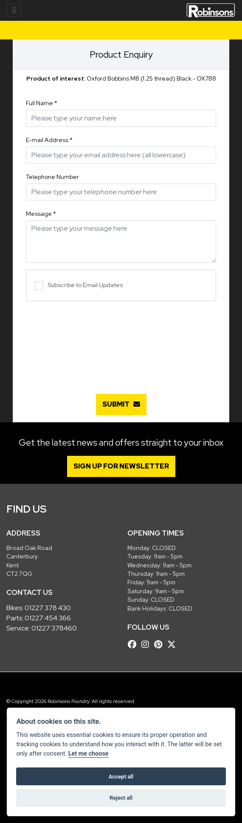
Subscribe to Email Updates (79, 285)
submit (121, 404)
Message (41, 214)
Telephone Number (52, 177)
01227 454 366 (48, 618)
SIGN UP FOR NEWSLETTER (121, 466)
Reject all (121, 798)
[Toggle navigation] (14, 10)
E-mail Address (49, 140)
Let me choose (88, 753)
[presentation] (121, 343)
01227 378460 (54, 628)
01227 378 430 (48, 607)
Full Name (41, 103)
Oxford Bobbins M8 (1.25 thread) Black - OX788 (121, 78)
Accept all (121, 776)
